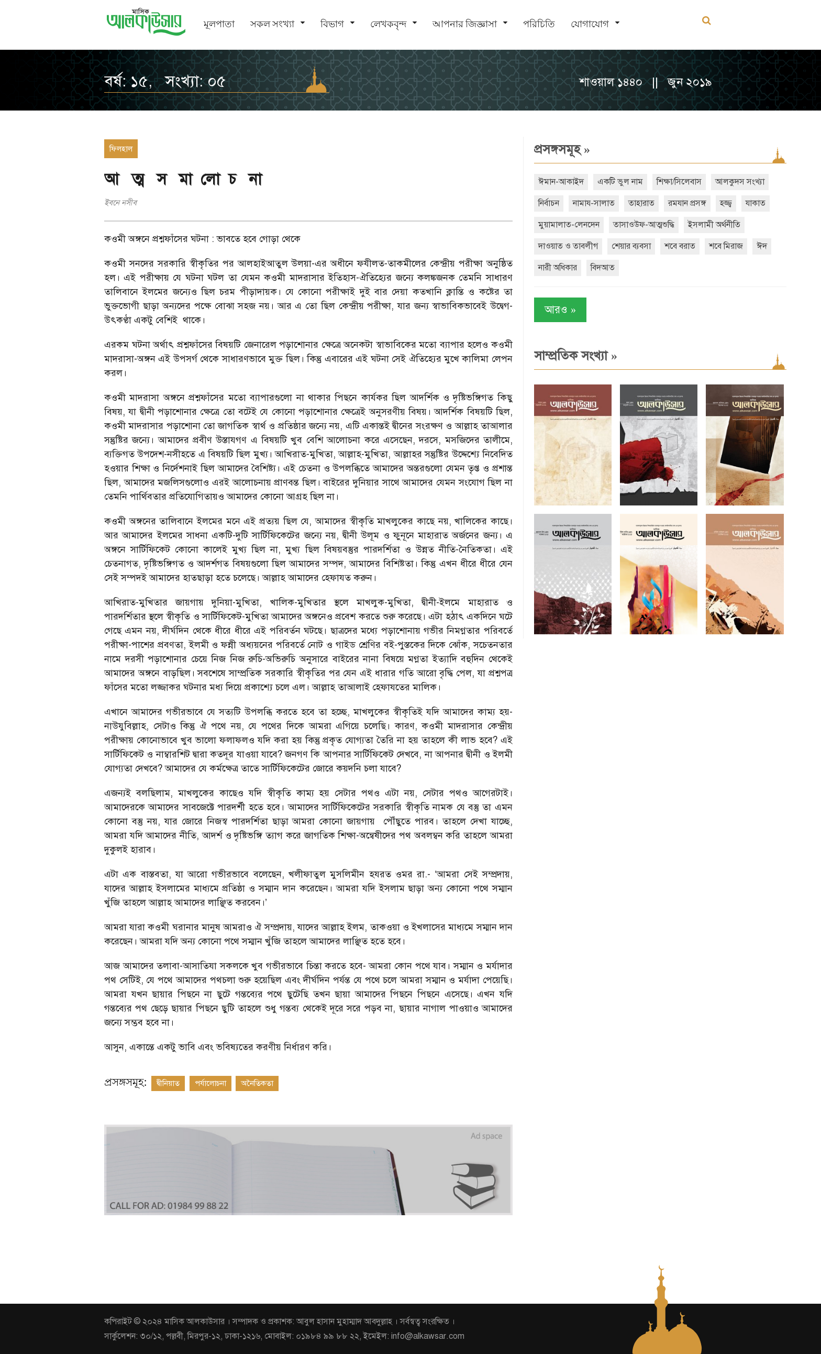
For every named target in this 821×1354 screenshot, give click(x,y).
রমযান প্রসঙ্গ (687, 203)
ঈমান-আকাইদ (561, 182)
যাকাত (755, 203)
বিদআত (603, 267)
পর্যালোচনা (210, 1083)
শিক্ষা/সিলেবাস (679, 182)
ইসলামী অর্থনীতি (714, 224)
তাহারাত (641, 203)
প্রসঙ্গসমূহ (562, 149)
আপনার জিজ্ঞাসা (464, 23)
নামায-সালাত (594, 203)
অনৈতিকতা (257, 1083)
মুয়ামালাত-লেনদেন (569, 224)
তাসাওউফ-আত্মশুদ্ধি (643, 224)
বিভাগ (332, 23)
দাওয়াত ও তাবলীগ (568, 246)
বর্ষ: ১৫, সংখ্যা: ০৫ (165, 81)
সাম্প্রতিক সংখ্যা (575, 356)
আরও (560, 309)
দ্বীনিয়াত (168, 1083)
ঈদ (762, 246)
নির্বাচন (548, 203)
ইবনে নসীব (120, 202)
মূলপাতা (219, 23)
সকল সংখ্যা (272, 23)
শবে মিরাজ (726, 246)
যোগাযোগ (590, 23)
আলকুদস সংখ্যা (739, 182)
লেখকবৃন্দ (388, 23)
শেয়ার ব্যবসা (631, 246)
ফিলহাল (120, 148)
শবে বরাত (679, 246)
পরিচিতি (539, 23)
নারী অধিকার (557, 267)
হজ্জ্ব (726, 203)
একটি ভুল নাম (620, 182)
